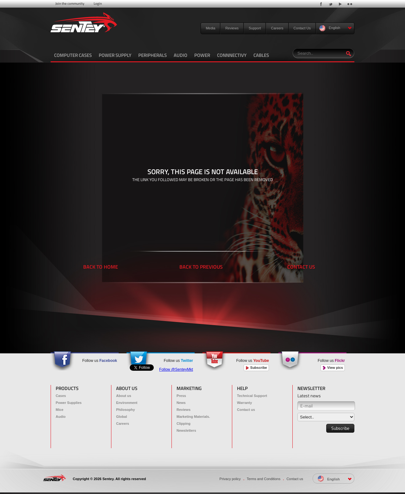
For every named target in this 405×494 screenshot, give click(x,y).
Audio (60, 416)
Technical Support (252, 396)
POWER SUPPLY (115, 55)
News (181, 403)
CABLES (261, 55)
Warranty (244, 403)
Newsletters (186, 430)
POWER (202, 55)
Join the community (69, 3)
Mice (59, 410)
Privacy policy (230, 479)
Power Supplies (69, 403)
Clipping (183, 423)
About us (123, 396)
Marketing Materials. (193, 416)
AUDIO (180, 55)
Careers (277, 28)
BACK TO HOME (100, 267)
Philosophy (125, 410)
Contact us (246, 410)
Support (255, 28)
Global (121, 416)
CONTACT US (301, 267)
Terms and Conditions (263, 479)
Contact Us (302, 28)
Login (98, 3)
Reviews (232, 28)
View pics (332, 368)
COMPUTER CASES (73, 55)
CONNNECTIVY (231, 55)
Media (210, 28)
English (335, 28)
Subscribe (256, 368)
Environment (126, 403)
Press (181, 396)
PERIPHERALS (152, 55)
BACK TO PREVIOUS (201, 267)
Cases (61, 396)
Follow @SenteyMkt (176, 369)
